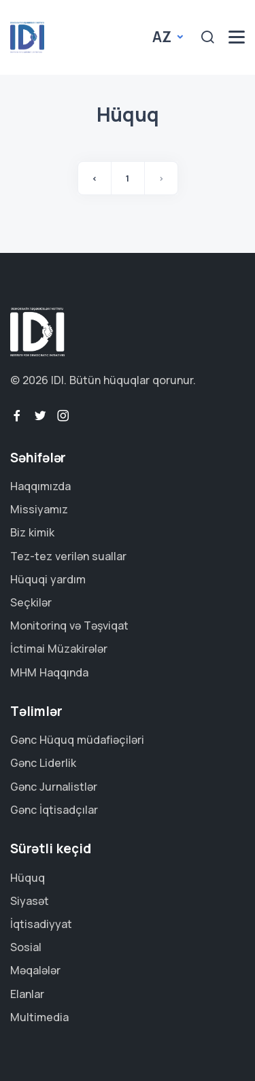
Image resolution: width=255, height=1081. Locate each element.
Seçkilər (31, 602)
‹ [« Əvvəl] (94, 178)
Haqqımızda (40, 486)
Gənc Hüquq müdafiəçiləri (77, 739)
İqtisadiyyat (41, 923)
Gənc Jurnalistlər (53, 786)
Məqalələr (35, 970)
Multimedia (39, 1017)
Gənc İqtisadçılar (54, 809)
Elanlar (27, 993)
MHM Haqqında (49, 672)
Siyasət (29, 900)
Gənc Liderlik (43, 762)
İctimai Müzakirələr (58, 648)
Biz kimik (32, 532)
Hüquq (27, 877)
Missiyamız (39, 509)
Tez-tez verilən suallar (68, 556)
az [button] (163, 36)
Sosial (25, 947)
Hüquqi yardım (48, 579)
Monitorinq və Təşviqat (69, 625)
